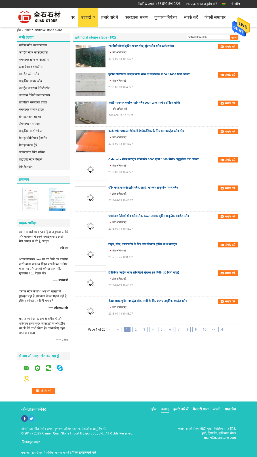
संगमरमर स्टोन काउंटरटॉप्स (34, 59)
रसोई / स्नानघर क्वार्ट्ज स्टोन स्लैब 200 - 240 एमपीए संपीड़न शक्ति (144, 102)
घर (73, 17)
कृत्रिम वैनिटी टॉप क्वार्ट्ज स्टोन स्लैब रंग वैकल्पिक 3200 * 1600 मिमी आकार (149, 74)
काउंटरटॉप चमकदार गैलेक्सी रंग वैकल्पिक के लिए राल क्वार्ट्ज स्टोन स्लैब (146, 131)
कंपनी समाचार (214, 17)
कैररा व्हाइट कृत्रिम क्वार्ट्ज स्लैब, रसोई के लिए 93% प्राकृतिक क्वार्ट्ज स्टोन (147, 301)
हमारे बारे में (109, 17)
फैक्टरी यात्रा (201, 409)
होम (19, 30)
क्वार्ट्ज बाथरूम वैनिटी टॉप (34, 88)
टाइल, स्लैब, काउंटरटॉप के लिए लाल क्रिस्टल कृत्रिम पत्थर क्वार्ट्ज (142, 244)
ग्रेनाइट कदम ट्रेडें (28, 145)
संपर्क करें (191, 17)
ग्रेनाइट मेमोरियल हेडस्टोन (33, 138)
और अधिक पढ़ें (119, 52)
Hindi (235, 4)
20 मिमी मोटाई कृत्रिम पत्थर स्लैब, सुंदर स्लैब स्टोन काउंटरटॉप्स (141, 46)
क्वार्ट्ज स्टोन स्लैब (29, 74)
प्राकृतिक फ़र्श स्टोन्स (30, 131)
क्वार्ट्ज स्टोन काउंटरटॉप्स (33, 52)
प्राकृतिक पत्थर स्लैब (30, 81)
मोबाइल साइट (30, 442)
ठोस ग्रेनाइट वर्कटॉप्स (30, 66)
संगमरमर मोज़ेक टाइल (31, 109)
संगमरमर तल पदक (29, 124)
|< (110, 329)
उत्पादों (86, 17)
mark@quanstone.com (220, 437)
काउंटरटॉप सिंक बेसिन (32, 152)
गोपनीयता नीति (30, 428)
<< (118, 329)
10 (204, 329)
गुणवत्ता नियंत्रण (165, 17)
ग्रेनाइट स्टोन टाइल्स (30, 116)
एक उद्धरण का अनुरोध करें (201, 4)
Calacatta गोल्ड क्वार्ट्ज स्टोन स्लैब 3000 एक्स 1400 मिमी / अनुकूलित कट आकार (153, 159)
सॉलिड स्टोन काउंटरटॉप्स (33, 45)
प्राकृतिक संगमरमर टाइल (33, 102)
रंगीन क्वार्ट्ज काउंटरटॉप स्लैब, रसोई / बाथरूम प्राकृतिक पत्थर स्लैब (143, 187)
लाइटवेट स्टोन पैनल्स (30, 159)
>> (213, 329)
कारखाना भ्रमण (136, 17)
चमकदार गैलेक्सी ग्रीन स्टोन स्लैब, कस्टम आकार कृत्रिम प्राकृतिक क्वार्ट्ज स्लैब (148, 216)
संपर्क (216, 409)
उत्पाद (28, 30)
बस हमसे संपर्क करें (85, 452)
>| (222, 329)
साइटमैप (230, 409)
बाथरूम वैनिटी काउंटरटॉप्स (34, 95)
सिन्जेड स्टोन (26, 166)
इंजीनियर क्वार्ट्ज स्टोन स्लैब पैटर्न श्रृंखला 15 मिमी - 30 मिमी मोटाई (143, 272)
